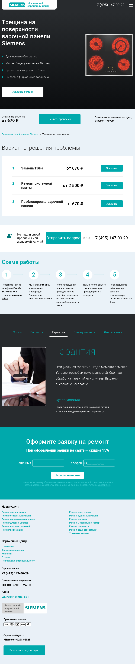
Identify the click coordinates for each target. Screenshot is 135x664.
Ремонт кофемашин (12, 529)
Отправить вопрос (63, 238)
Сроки (17, 332)
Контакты (7, 553)
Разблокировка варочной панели (42, 203)
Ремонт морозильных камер (84, 522)
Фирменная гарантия (13, 550)
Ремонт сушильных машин (83, 515)
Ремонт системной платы (36, 185)
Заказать (111, 168)
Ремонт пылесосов (79, 526)
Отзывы (6, 557)
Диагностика (113, 332)
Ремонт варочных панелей (16, 526)
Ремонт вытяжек (78, 519)
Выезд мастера (84, 332)
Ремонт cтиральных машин (16, 515)
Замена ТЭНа (32, 168)
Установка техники (79, 533)
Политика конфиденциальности (18, 560)
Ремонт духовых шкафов (15, 522)
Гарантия (58, 332)
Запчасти (36, 332)
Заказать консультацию (24, 650)
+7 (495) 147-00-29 (109, 5)
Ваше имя (24, 463)
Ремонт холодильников (14, 512)
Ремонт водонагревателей (83, 529)
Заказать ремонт (22, 91)
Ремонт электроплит (80, 512)
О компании (8, 546)
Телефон (75, 463)
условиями (104, 485)
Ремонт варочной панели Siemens (20, 134)
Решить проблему (60, 119)
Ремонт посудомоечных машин (18, 519)
